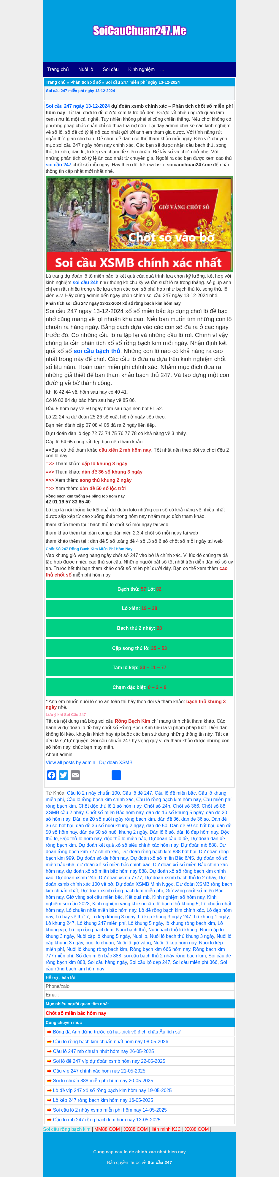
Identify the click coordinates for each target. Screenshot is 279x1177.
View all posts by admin (70, 762)
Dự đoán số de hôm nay (102, 858)
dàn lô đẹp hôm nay (197, 832)
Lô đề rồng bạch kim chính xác (171, 910)
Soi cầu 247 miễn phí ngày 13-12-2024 (80, 90)
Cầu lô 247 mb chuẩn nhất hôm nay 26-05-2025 (103, 1051)
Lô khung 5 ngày (145, 923)
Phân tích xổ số (85, 82)
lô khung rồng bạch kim (190, 923)
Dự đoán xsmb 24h (76, 877)
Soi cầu (110, 69)
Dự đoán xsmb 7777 (120, 877)
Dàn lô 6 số (162, 832)
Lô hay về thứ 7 (72, 916)
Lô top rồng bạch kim (91, 929)
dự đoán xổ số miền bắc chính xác (113, 864)
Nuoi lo (139, 936)
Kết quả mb (137, 897)
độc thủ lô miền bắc (125, 838)
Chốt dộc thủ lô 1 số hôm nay (110, 806)
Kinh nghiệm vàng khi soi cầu (123, 903)
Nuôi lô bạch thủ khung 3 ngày (182, 936)
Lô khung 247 (60, 923)
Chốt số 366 (186, 806)
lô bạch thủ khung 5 (178, 903)
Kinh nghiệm (141, 69)
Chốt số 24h (157, 806)
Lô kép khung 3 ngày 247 (164, 916)
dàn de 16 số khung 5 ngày (174, 812)
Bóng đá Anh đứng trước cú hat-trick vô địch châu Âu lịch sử (117, 1031)
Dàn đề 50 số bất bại (192, 825)
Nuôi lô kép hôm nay (174, 942)
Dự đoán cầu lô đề (168, 838)
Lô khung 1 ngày (211, 916)
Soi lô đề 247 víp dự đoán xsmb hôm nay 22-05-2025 (109, 1061)
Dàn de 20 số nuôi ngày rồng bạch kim (114, 819)
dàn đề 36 (168, 819)
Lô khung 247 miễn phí (101, 923)
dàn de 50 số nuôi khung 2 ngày (113, 832)
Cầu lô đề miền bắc (175, 793)
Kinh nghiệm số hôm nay (178, 897)
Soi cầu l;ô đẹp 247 (149, 962)
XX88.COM (136, 1129)
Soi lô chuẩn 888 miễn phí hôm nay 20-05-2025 (103, 1080)
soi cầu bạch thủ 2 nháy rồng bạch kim (165, 955)
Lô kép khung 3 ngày (113, 916)
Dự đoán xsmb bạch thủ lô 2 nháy (180, 877)
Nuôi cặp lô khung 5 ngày (103, 936)
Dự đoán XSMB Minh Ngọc (144, 884)
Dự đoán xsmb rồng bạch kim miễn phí (122, 890)
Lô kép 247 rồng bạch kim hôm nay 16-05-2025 (103, 1100)
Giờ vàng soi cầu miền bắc (94, 897)
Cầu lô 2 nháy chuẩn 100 (93, 793)
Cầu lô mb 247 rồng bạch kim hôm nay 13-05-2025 (106, 1119)
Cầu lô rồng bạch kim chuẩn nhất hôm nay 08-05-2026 (110, 1041)
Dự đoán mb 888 (198, 845)
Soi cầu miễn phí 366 (195, 962)
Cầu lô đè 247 (137, 793)
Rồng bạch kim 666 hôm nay (160, 949)
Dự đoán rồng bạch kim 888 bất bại (158, 851)
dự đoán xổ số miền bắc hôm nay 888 (106, 871)
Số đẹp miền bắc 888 (98, 955)
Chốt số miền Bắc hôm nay (114, 812)
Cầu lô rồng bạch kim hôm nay (168, 799)
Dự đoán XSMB (115, 762)
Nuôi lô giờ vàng (133, 942)
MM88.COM (107, 1129)
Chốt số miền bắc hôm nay (76, 1013)
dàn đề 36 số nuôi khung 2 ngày (110, 825)
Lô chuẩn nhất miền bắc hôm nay (101, 910)
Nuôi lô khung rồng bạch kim (96, 949)
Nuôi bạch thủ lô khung (172, 929)
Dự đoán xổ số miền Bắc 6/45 (162, 858)
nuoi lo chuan (99, 942)
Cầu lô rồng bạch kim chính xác (99, 799)
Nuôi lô (85, 69)
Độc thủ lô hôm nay (81, 838)
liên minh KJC (166, 1129)
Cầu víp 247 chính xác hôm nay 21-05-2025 (99, 1070)
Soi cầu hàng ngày (107, 962)
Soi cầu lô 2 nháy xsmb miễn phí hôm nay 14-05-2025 (110, 1109)
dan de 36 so (195, 819)
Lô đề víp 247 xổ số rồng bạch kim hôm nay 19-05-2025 (112, 1090)
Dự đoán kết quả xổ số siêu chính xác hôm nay (128, 845)
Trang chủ (58, 69)
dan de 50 (156, 825)
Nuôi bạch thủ (131, 929)
